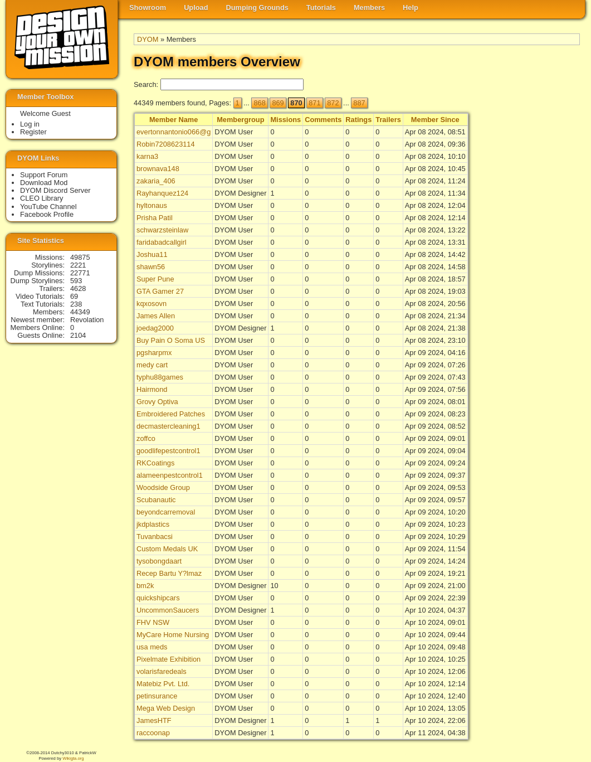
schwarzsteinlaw (162, 230)
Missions (285, 119)
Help (410, 7)
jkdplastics (152, 524)
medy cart (152, 365)
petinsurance (156, 696)
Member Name (173, 119)
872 (333, 103)
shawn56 (150, 267)
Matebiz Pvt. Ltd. (162, 684)
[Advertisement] (535, 285)
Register (33, 132)
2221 (78, 265)
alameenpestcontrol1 (169, 475)
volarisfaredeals (161, 671)
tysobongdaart (159, 561)
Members (369, 7)
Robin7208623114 (165, 144)
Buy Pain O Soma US (170, 340)
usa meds (151, 647)
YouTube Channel (48, 206)
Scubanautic (155, 500)
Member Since (435, 119)
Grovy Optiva (157, 401)
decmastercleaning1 (168, 426)
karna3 (147, 156)
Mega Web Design (165, 708)
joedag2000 (155, 328)
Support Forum (43, 175)
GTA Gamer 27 (160, 291)
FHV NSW (152, 622)
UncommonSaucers (167, 610)
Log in (30, 124)
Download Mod (43, 182)
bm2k (145, 585)
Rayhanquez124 (162, 193)
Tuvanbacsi (154, 536)
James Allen (155, 316)
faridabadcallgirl (161, 242)
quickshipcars (158, 598)
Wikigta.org (73, 758)
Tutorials (321, 7)
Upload (196, 7)
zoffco (145, 438)
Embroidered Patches (170, 414)
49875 (80, 257)
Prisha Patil (154, 217)
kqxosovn (151, 303)
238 (76, 304)
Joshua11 (152, 254)
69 (74, 296)
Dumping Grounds (257, 7)
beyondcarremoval (165, 512)
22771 (80, 273)
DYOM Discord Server (55, 190)
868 (259, 103)
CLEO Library (42, 198)
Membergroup (240, 119)
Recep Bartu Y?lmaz (169, 573)
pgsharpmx (154, 352)
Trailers (388, 119)
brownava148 (157, 168)
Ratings (358, 119)
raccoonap (153, 733)
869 (278, 103)
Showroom (147, 7)
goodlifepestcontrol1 (168, 450)
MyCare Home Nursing (172, 634)
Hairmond (151, 389)
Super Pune (155, 279)
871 (314, 103)
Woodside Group (163, 487)
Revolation (87, 320)
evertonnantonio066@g (173, 132)
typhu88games (159, 377)
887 (359, 103)
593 (76, 280)
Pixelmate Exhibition (168, 659)
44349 (80, 312)
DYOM (147, 39)
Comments (323, 119)
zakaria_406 (155, 181)
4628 (78, 288)
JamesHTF (154, 720)
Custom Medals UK (167, 549)
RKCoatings (155, 463)
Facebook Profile (47, 214)
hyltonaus (151, 205)
